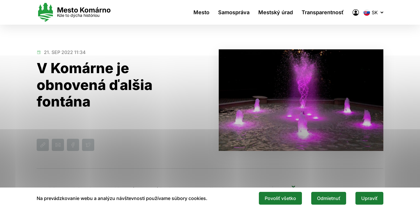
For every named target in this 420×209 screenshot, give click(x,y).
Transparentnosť (323, 12)
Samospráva (234, 12)
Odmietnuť (328, 198)
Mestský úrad (275, 12)
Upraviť (369, 198)
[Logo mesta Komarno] (74, 12)
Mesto (201, 12)
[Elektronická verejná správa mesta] (356, 12)
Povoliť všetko (280, 198)
